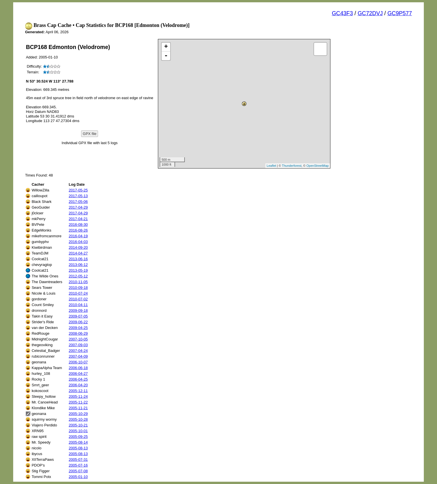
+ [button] (166, 47)
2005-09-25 (78, 436)
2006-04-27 (78, 373)
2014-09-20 (78, 247)
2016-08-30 (78, 224)
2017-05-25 (78, 190)
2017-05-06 (78, 201)
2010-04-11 (78, 305)
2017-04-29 (78, 207)
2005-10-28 (78, 419)
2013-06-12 (78, 264)
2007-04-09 (78, 356)
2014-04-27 (78, 253)
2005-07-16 (78, 465)
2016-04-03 (78, 242)
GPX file (90, 134)
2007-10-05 (78, 339)
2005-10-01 (78, 431)
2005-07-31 (78, 459)
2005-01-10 (78, 477)
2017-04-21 (78, 219)
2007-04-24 (78, 350)
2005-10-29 (78, 414)
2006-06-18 (78, 368)
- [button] (166, 56)
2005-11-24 (78, 396)
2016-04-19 (78, 236)
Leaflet (271, 165)
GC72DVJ (370, 13)
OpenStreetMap (317, 165)
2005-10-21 (78, 425)
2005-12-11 (78, 391)
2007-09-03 (78, 345)
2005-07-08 (78, 471)
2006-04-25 (78, 379)
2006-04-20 (78, 385)
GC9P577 (399, 13)
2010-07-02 (78, 299)
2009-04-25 (78, 328)
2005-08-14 (78, 442)
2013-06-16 (78, 259)
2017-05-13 (78, 196)
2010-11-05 (78, 282)
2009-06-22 (78, 322)
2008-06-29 (78, 333)
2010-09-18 (78, 287)
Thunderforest (291, 165)
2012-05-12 (78, 276)
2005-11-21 (78, 408)
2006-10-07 (78, 362)
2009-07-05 (78, 316)
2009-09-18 (78, 310)
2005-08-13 (78, 448)
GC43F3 (342, 13)
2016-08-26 (78, 230)
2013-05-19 (78, 270)
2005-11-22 (78, 402)
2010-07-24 (78, 293)
